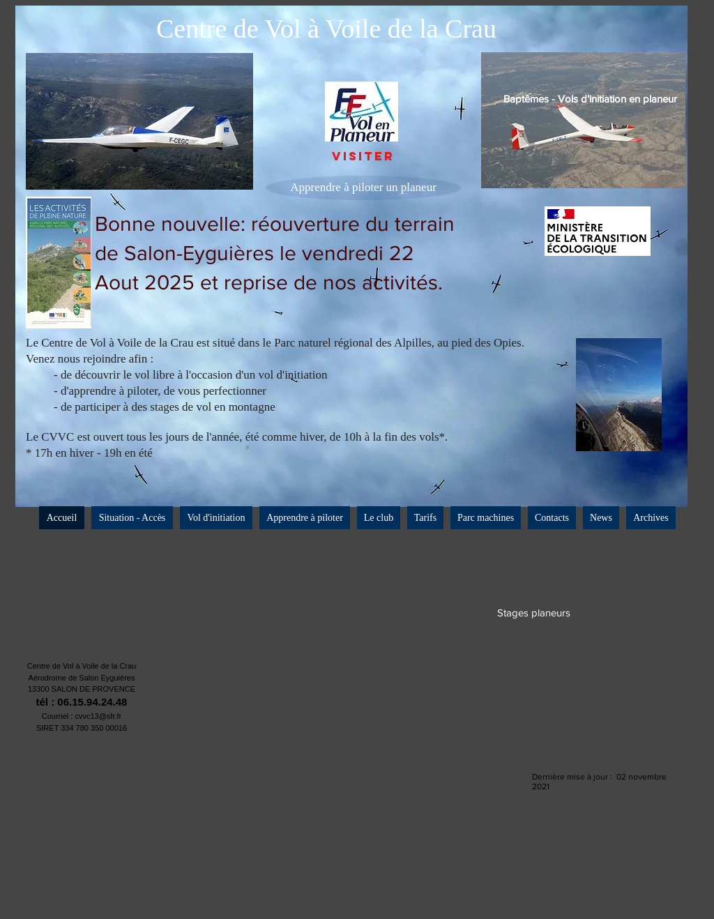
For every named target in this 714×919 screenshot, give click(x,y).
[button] (378, 517)
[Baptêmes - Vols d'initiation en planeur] (590, 99)
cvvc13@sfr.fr (98, 716)
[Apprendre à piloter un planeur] (363, 188)
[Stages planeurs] (534, 612)
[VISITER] (363, 157)
